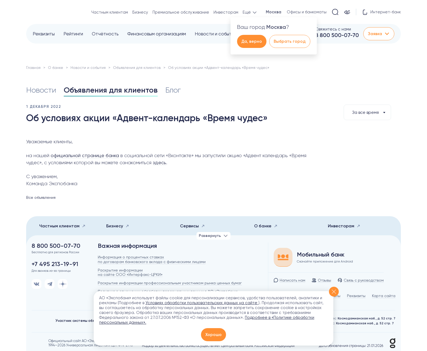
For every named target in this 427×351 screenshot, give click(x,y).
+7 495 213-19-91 (55, 264)
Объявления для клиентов (137, 67)
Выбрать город (290, 41)
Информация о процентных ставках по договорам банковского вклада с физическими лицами (152, 259)
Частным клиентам (109, 12)
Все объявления (41, 197)
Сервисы (192, 225)
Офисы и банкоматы (307, 12)
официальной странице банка (85, 155)
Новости (41, 90)
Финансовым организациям (156, 33)
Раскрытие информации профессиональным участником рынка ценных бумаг (170, 283)
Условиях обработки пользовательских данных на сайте (201, 302)
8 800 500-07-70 (337, 35)
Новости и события (215, 33)
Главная (33, 67)
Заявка (379, 33)
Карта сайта (383, 296)
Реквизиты (44, 33)
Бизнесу (140, 12)
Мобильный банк (320, 254)
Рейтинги (73, 33)
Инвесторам (225, 12)
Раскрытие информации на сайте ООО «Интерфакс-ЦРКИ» (130, 272)
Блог (173, 90)
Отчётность (105, 33)
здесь (159, 162)
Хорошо (213, 334)
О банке (55, 67)
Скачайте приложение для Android (325, 261)
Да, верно (251, 41)
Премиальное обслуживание (180, 12)
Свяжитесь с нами (333, 29)
